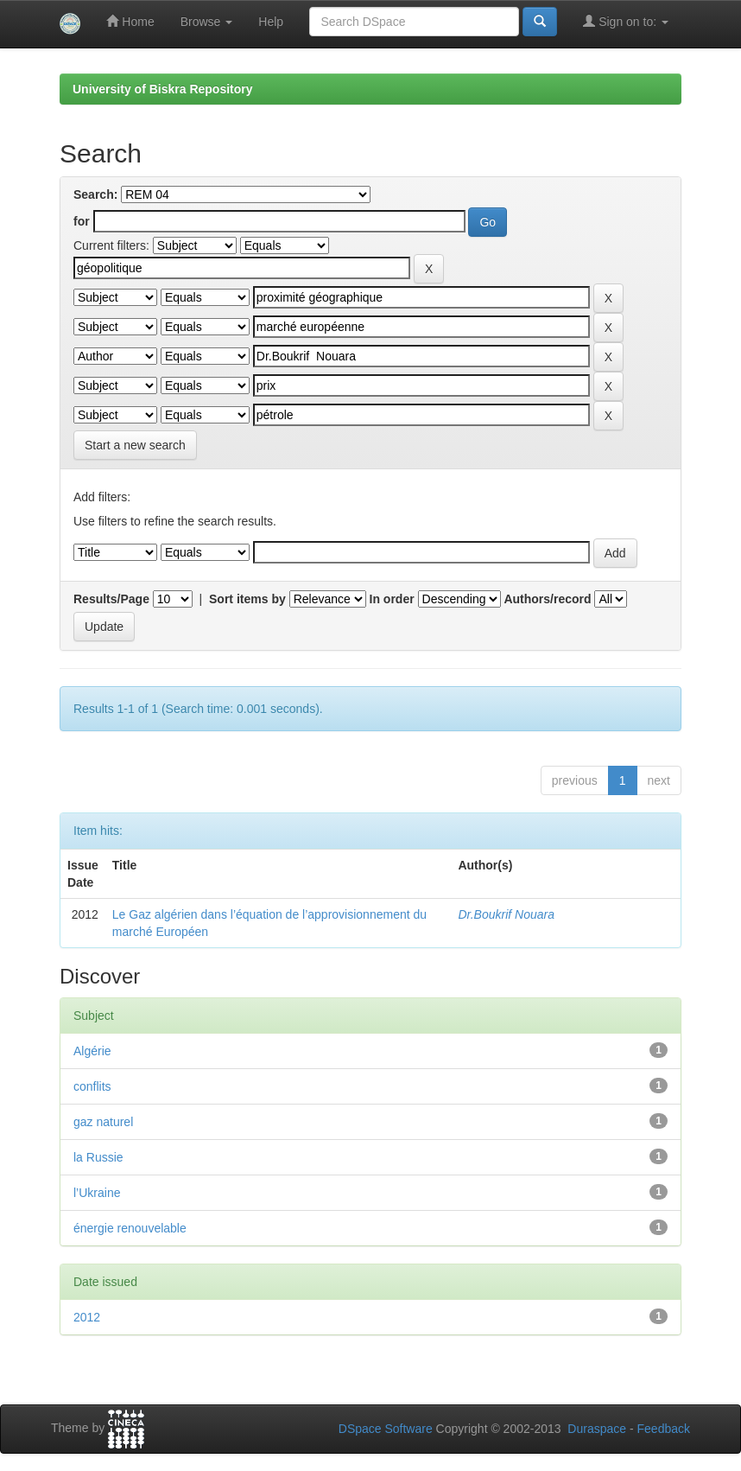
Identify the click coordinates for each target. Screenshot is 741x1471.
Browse (206, 22)
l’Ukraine (96, 1193)
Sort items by (247, 599)
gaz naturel (103, 1122)
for (81, 221)
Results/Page (111, 599)
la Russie (98, 1157)
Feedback (663, 1429)
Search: (95, 194)
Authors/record (547, 599)
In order (392, 599)
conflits (92, 1086)
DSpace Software (386, 1429)
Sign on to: (625, 21)
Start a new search (135, 445)
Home (130, 21)
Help (270, 22)
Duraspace (596, 1429)
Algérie (92, 1051)
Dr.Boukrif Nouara (506, 914)
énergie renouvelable (130, 1228)
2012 (86, 1317)
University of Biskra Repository (163, 89)
